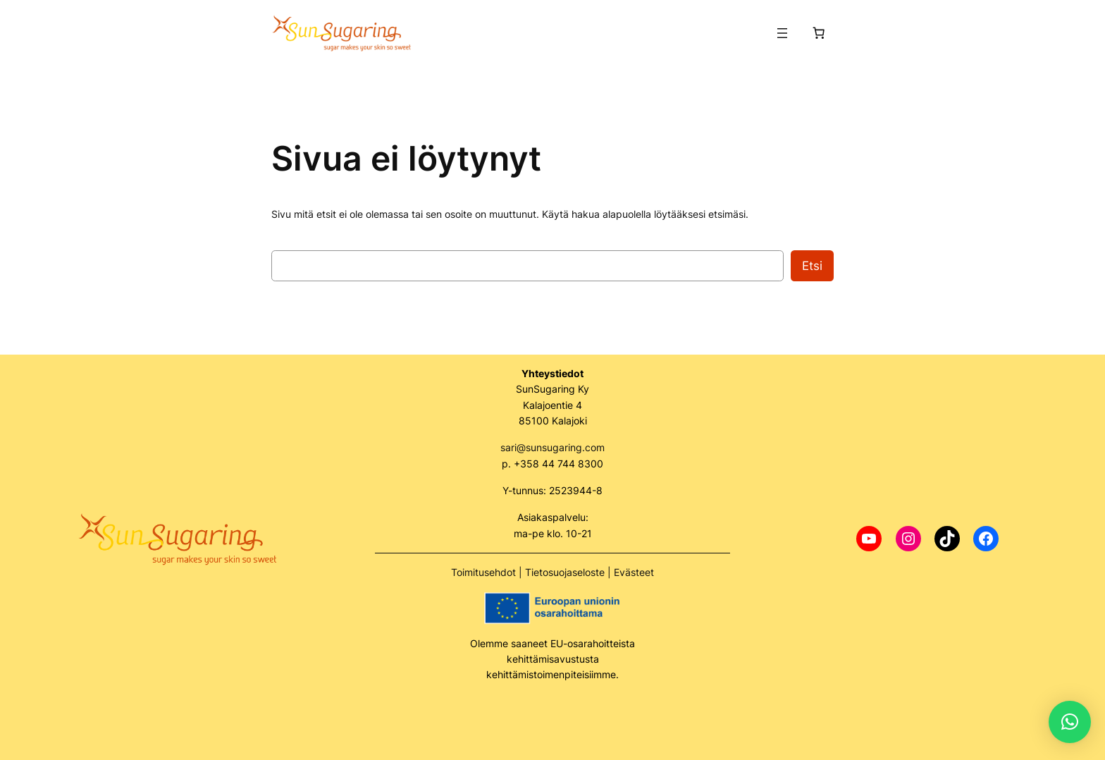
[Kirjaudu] (755, 33)
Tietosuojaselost (562, 572)
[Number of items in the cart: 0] (819, 33)
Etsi (812, 266)
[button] (1070, 722)
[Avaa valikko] (782, 33)
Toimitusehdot (483, 572)
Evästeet (634, 572)
